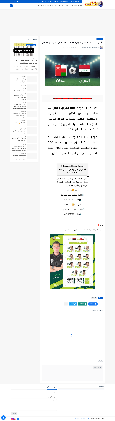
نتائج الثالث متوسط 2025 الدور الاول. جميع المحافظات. (26, 62)
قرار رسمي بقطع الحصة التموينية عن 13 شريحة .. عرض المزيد (20, 80)
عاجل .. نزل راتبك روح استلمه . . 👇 (20, 123)
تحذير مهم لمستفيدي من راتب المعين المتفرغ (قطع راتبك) (19, 131)
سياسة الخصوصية (75, 1)
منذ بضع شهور (22, 111)
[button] (93, 304)
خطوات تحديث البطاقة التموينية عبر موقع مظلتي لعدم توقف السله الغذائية (19, 106)
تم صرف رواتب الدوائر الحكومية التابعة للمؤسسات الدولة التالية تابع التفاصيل (20, 89)
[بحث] (11, 5)
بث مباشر (100, 39)
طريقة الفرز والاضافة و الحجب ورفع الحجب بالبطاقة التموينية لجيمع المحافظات (19, 148)
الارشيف (44, 1)
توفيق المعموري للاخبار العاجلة (83, 418)
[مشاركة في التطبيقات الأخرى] (66, 304)
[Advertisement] (57, 22)
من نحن (56, 1)
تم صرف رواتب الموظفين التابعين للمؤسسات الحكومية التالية (19, 115)
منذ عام (33, 58)
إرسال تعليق (97, 367)
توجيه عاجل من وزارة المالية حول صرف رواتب (19, 139)
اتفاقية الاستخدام (64, 1)
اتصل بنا (50, 1)
